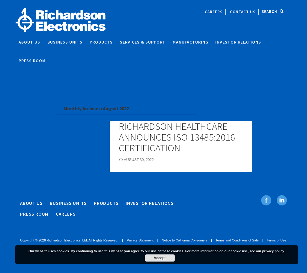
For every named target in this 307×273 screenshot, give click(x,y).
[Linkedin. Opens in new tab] (281, 200)
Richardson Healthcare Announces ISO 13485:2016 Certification (177, 137)
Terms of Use (276, 240)
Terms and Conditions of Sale (237, 240)
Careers (213, 11)
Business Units (64, 42)
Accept (160, 258)
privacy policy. (273, 251)
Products (101, 42)
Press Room (32, 60)
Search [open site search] (273, 11)
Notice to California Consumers (184, 240)
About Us (29, 42)
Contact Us (242, 11)
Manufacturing (190, 42)
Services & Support (142, 42)
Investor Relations (238, 42)
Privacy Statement (140, 240)
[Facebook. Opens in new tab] (266, 200)
